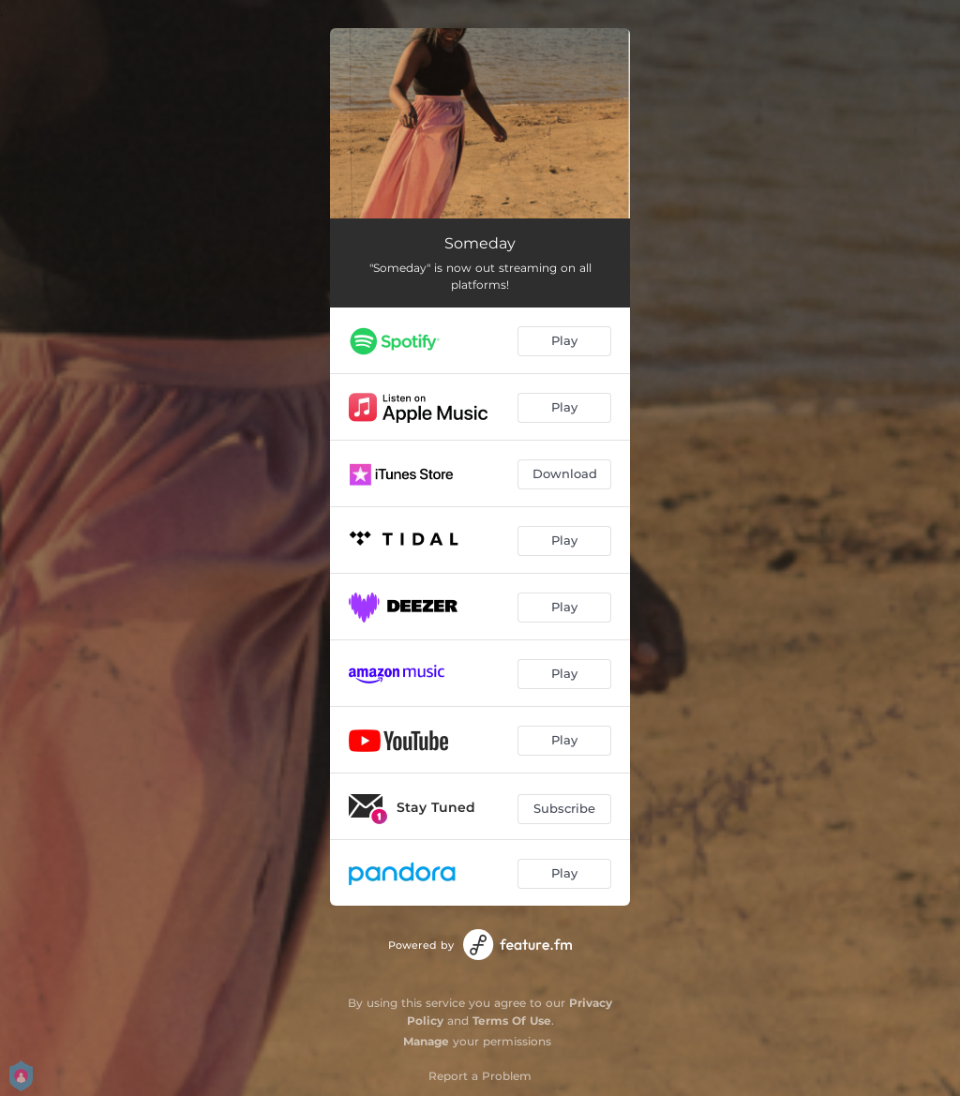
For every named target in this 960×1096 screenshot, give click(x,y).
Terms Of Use (511, 1020)
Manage (426, 1041)
